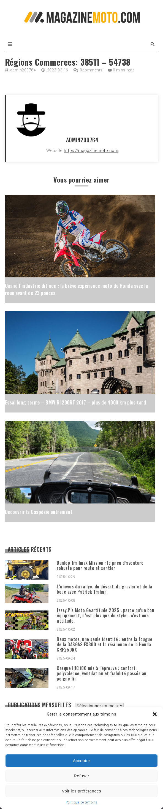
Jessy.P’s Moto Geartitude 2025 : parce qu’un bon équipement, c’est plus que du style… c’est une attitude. (105, 615)
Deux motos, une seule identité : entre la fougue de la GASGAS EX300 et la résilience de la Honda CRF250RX (104, 644)
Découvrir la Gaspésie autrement (39, 511)
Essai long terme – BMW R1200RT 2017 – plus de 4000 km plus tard (75, 402)
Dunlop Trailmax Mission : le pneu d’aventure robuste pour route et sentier (100, 565)
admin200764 (23, 70)
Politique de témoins (81, 802)
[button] (154, 714)
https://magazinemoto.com (91, 150)
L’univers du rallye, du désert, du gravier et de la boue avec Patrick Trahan (104, 589)
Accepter (81, 760)
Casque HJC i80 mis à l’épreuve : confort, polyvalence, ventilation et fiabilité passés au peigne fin (101, 673)
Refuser (81, 775)
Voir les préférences (81, 791)
